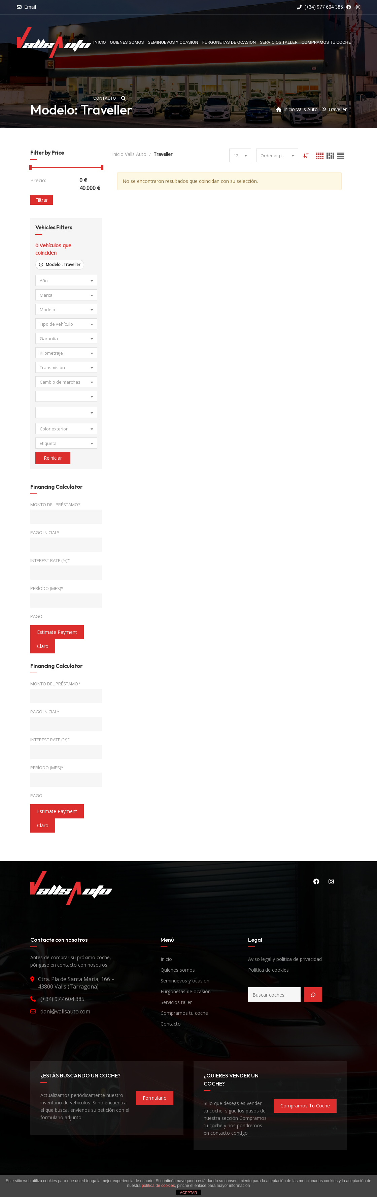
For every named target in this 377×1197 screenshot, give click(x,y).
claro (42, 646)
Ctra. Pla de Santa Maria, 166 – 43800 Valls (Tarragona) (76, 982)
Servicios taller (176, 1002)
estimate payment (57, 632)
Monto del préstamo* (55, 505)
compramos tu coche (305, 1105)
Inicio (166, 959)
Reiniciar (53, 458)
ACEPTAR (188, 1193)
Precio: (38, 180)
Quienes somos (178, 970)
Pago (36, 616)
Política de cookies (268, 970)
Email (30, 7)
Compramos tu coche (184, 1013)
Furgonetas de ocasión (186, 991)
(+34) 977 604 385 (320, 7)
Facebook (316, 881)
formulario (155, 1098)
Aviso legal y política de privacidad (285, 959)
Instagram (331, 881)
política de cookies (158, 1185)
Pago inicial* (44, 532)
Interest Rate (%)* (50, 560)
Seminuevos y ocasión (185, 980)
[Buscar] (313, 994)
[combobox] (66, 280)
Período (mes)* (46, 588)
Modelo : (59, 264)
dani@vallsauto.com (65, 1011)
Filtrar (41, 200)
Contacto (171, 1024)
